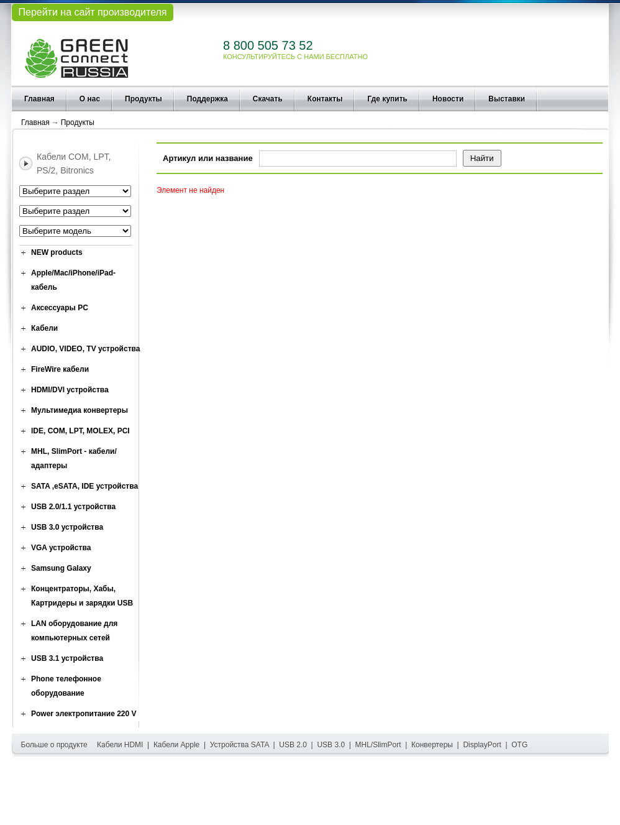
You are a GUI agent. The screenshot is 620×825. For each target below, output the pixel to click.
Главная (39, 98)
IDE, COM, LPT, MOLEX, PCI (80, 430)
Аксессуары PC (59, 307)
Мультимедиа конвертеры (79, 410)
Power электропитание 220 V (84, 713)
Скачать (268, 98)
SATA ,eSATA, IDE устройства (84, 486)
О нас (90, 98)
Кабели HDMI (120, 744)
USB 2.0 (293, 744)
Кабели (44, 328)
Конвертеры (432, 744)
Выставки (506, 98)
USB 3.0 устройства (67, 527)
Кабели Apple (176, 744)
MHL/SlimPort (378, 744)
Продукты (143, 98)
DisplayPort (482, 744)
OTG (519, 744)
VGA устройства (61, 547)
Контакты (325, 98)
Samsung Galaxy (61, 568)
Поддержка (207, 98)
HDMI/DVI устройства (70, 389)
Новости (447, 98)
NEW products (57, 252)
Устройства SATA (239, 744)
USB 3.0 (331, 744)
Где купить (387, 98)
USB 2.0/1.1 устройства (73, 506)
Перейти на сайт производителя (92, 12)
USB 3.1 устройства (67, 658)
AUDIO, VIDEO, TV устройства (85, 348)
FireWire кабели (60, 369)
